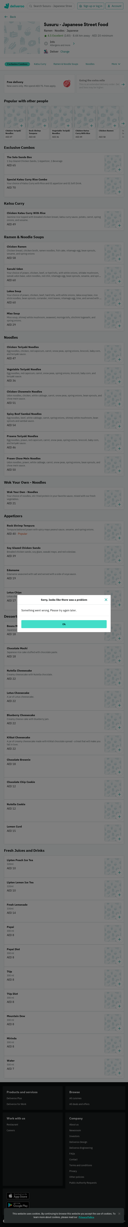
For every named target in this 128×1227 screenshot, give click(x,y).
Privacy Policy (86, 1217)
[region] (64, 1215)
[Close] (106, 600)
